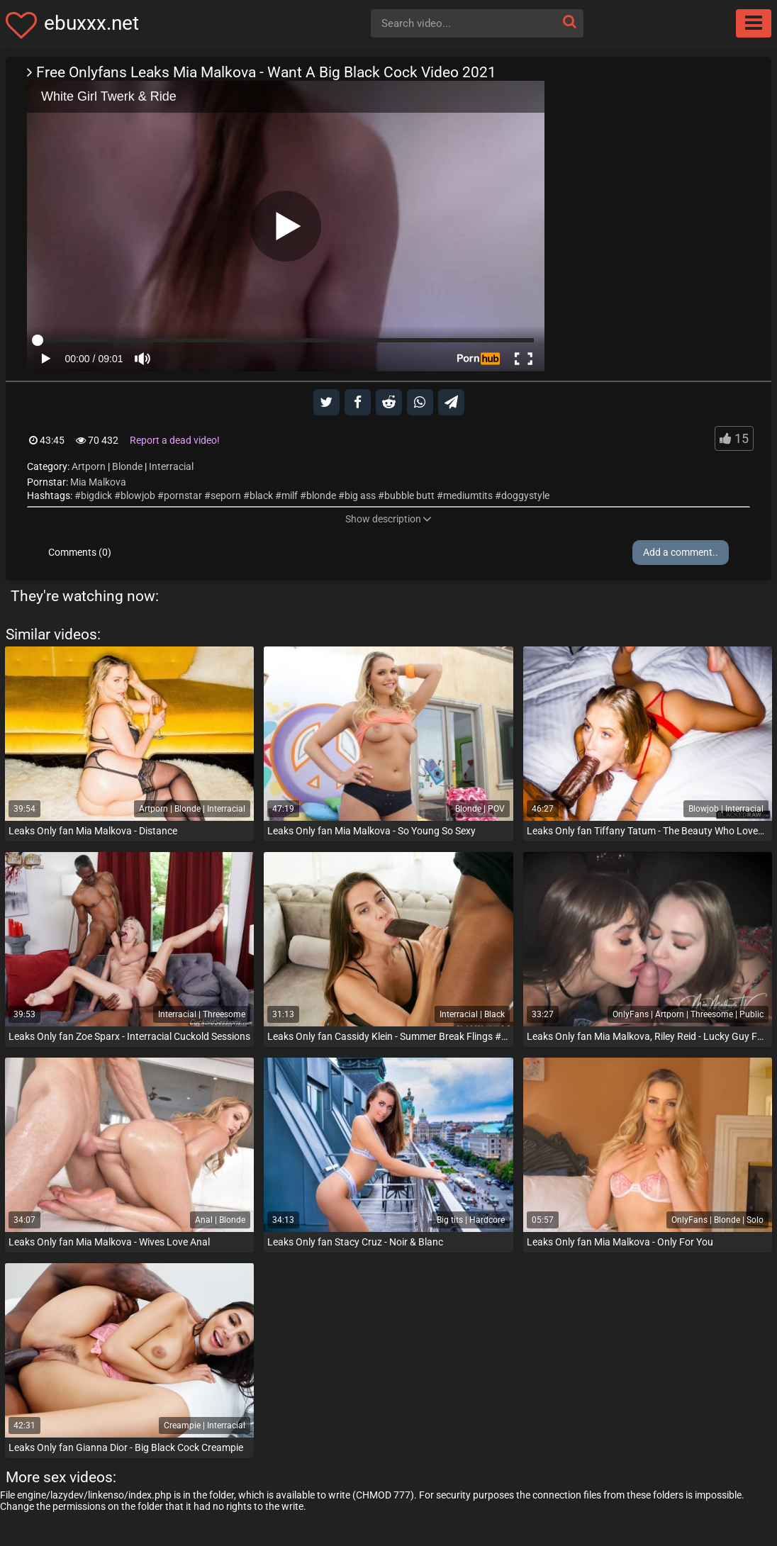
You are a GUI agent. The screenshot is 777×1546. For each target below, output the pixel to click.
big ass (360, 495)
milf (289, 495)
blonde (321, 495)
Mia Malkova (98, 482)
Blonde (127, 466)
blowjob (138, 495)
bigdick (96, 495)
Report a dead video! (175, 440)
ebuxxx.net (91, 23)
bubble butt (409, 495)
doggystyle (525, 495)
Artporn (89, 466)
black (261, 495)
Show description (388, 519)
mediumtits (468, 495)
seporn (226, 495)
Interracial (171, 466)
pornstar (183, 495)
